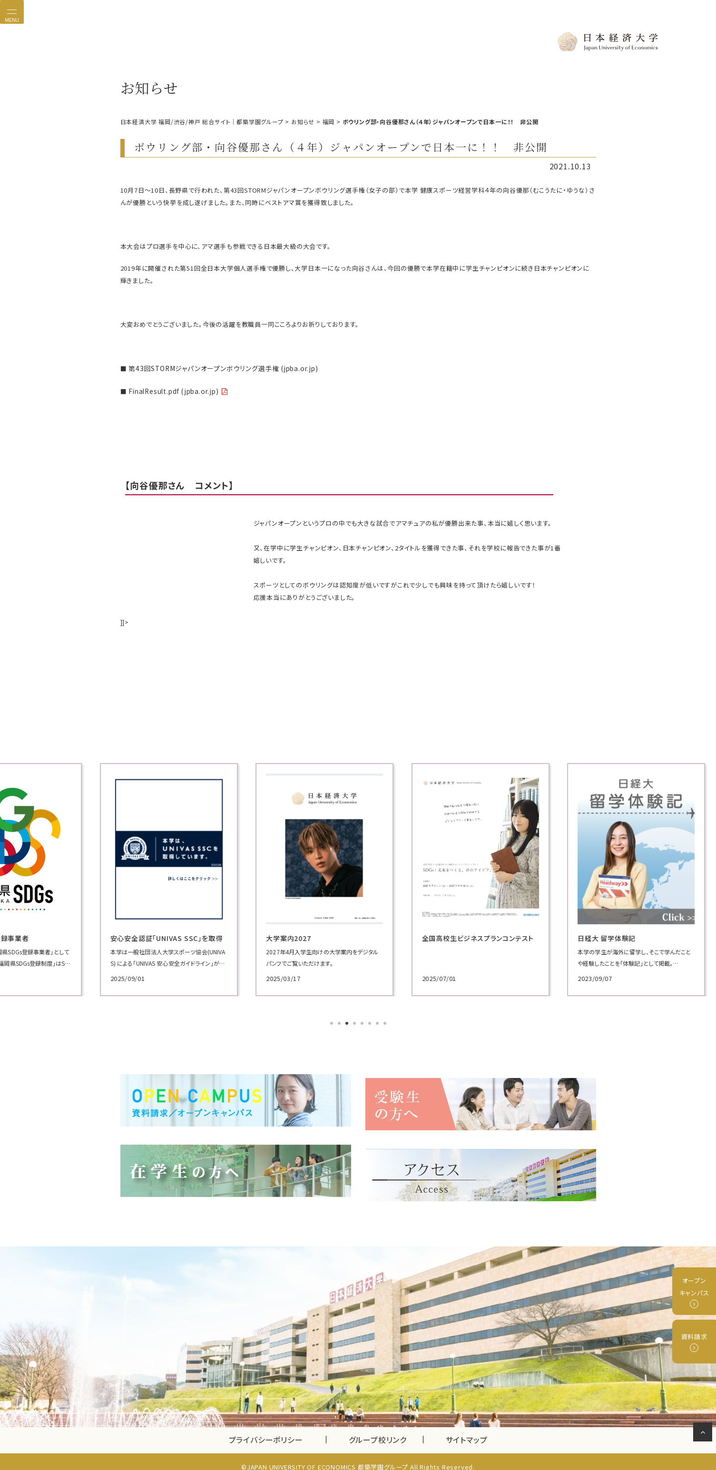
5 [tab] (363, 1021)
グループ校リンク (386, 1429)
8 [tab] (385, 1021)
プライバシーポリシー (266, 1429)
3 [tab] (347, 1021)
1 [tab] (332, 1021)
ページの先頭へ (704, 1433)
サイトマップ (467, 1429)
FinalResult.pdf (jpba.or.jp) (170, 389)
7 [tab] (378, 1021)
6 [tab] (370, 1021)
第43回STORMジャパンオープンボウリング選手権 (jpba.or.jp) (217, 367)
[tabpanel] (196, 877)
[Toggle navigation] (12, 12)
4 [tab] (355, 1021)
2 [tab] (340, 1021)
